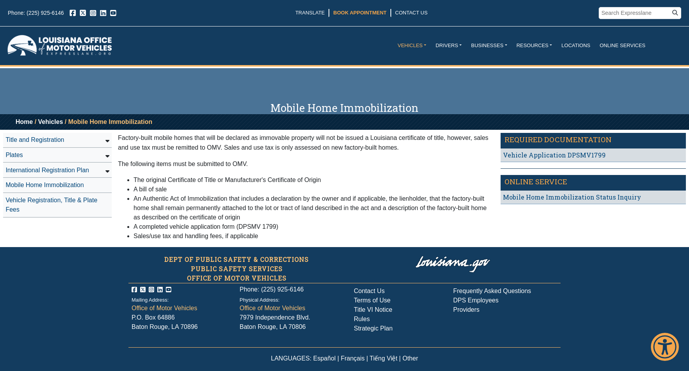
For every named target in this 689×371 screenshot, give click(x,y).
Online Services (622, 45)
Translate (310, 13)
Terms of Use (372, 300)
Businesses (487, 45)
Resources (532, 45)
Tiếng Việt (383, 358)
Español (324, 358)
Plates (14, 155)
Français (352, 358)
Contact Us (411, 13)
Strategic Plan (373, 328)
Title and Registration (34, 139)
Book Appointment (360, 13)
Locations (575, 45)
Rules (362, 319)
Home (24, 121)
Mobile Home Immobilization (44, 185)
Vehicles (409, 45)
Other (410, 358)
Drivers (447, 45)
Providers (466, 309)
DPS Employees (476, 300)
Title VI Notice (373, 309)
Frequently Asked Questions (492, 291)
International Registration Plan (47, 170)
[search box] (635, 13)
